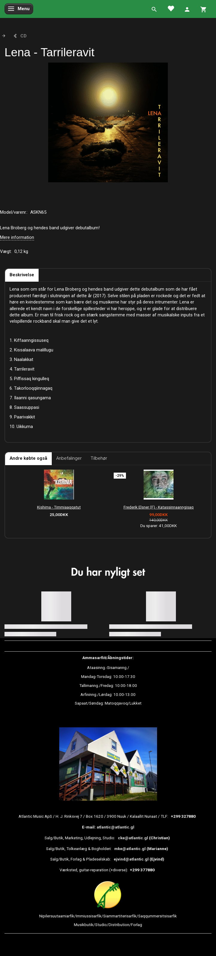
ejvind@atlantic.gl (131, 859)
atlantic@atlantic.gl (115, 827)
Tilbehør (99, 458)
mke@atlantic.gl (130, 848)
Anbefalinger (69, 458)
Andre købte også (28, 458)
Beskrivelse (22, 274)
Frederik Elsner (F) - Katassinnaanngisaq (159, 507)
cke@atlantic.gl (133, 837)
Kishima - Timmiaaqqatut (59, 507)
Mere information (17, 237)
